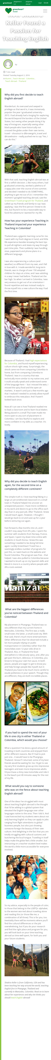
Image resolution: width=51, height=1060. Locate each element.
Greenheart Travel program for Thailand (24, 200)
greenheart (7, 3)
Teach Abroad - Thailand (15, 81)
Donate (46, 3)
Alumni (8, 78)
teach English (17, 997)
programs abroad (29, 3)
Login (40, 3)
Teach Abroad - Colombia (24, 78)
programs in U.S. (18, 3)
